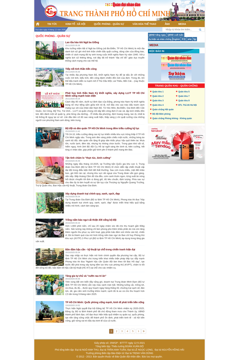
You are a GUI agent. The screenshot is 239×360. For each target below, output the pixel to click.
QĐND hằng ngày (157, 35)
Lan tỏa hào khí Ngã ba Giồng (82, 42)
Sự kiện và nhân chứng (160, 39)
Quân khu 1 (158, 91)
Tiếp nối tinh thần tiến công (81, 69)
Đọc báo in (156, 51)
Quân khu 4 (158, 105)
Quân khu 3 (158, 100)
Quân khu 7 (183, 96)
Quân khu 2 (158, 96)
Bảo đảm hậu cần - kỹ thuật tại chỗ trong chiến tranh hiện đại (100, 249)
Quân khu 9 (183, 100)
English (176, 39)
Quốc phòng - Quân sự (53, 36)
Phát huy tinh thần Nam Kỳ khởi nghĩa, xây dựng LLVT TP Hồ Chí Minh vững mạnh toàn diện (105, 94)
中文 (184, 39)
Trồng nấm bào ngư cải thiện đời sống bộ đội (90, 219)
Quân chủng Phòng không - (172, 118)
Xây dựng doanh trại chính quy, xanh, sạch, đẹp (92, 193)
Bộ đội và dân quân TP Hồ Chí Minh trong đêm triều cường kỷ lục (102, 128)
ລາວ (190, 39)
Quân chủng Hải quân (163, 109)
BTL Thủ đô (187, 105)
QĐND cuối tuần (175, 35)
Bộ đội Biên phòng (161, 114)
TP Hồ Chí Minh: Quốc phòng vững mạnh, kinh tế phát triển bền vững (104, 302)
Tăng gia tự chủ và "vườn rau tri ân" (85, 275)
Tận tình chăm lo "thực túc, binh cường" (88, 157)
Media (154, 45)
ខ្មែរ (194, 39)
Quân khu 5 (183, 91)
